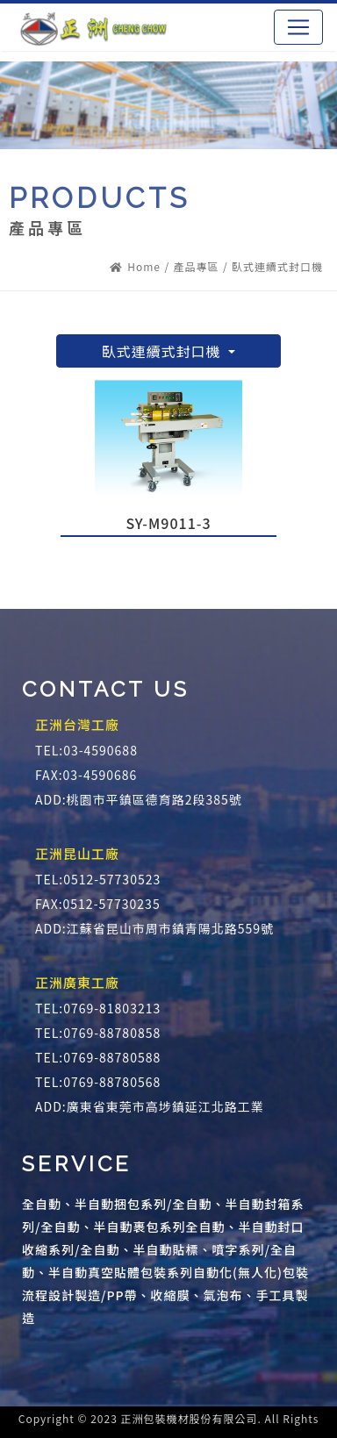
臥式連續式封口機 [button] (164, 350)
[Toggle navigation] (298, 27)
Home (135, 266)
